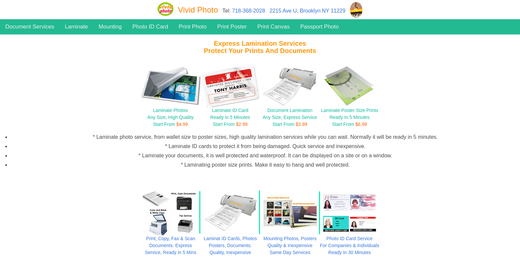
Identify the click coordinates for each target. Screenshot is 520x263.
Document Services (29, 27)
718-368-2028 (248, 11)
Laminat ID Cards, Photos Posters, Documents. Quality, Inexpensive (230, 245)
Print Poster (232, 27)
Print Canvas (273, 27)
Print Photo (193, 27)
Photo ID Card (150, 27)
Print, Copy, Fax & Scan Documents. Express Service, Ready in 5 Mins (170, 245)
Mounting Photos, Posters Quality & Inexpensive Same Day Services (289, 245)
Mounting (110, 27)
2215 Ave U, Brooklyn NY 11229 (308, 11)
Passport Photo (319, 27)
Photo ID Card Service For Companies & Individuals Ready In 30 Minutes (349, 245)
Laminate (76, 27)
